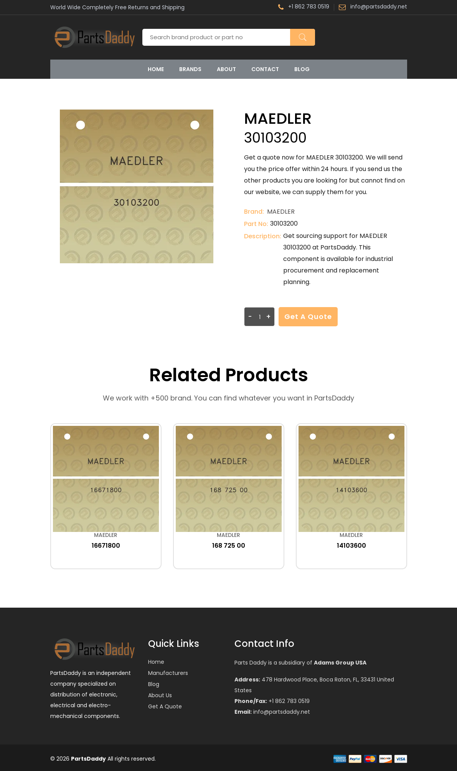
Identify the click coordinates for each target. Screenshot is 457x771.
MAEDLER (281, 211)
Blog (302, 69)
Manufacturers (168, 673)
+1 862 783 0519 (303, 7)
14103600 (351, 545)
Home (156, 69)
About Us (160, 695)
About (226, 69)
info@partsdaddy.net (373, 7)
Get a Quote (308, 316)
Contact (265, 69)
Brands (190, 69)
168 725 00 (228, 545)
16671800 (106, 545)
